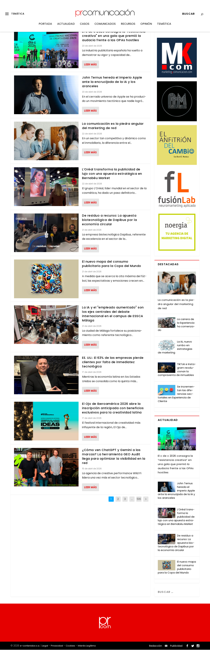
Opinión (146, 26)
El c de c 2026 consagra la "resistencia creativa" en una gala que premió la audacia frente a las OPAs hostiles (113, 50)
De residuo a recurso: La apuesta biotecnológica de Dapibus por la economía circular (109, 235)
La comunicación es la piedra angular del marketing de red (113, 141)
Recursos (128, 26)
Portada (45, 26)
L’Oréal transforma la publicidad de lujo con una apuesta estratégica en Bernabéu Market (112, 188)
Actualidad (66, 26)
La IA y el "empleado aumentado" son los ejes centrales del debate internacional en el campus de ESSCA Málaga (113, 329)
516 (139, 514)
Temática (164, 26)
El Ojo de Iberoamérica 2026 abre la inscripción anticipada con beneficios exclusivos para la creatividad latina (113, 423)
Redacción (155, 661)
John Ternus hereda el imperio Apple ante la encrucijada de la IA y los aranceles (112, 96)
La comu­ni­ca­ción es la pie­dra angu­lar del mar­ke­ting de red (176, 319)
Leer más (90, 80)
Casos (84, 26)
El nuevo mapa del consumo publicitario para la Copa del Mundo (111, 279)
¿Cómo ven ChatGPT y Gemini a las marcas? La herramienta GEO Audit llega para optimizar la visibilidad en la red (113, 471)
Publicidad (176, 661)
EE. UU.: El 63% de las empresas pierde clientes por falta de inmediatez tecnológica (112, 377)
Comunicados (105, 26)
